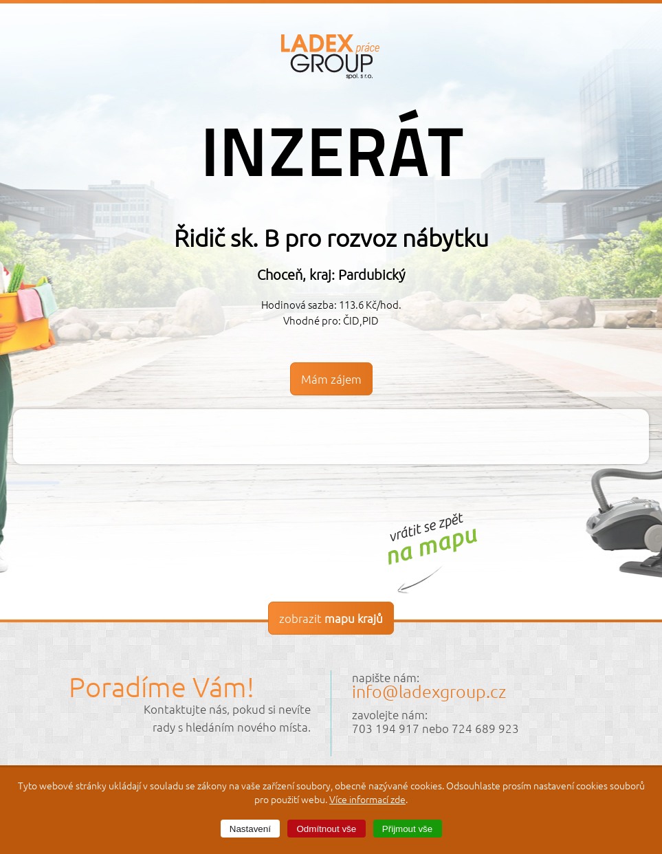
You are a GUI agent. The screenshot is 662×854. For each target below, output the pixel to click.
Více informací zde (367, 799)
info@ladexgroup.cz (429, 691)
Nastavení (250, 829)
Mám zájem (331, 378)
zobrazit (331, 618)
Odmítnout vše (327, 829)
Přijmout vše (407, 829)
